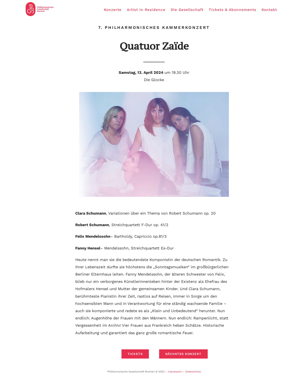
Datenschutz (193, 371)
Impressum (175, 371)
